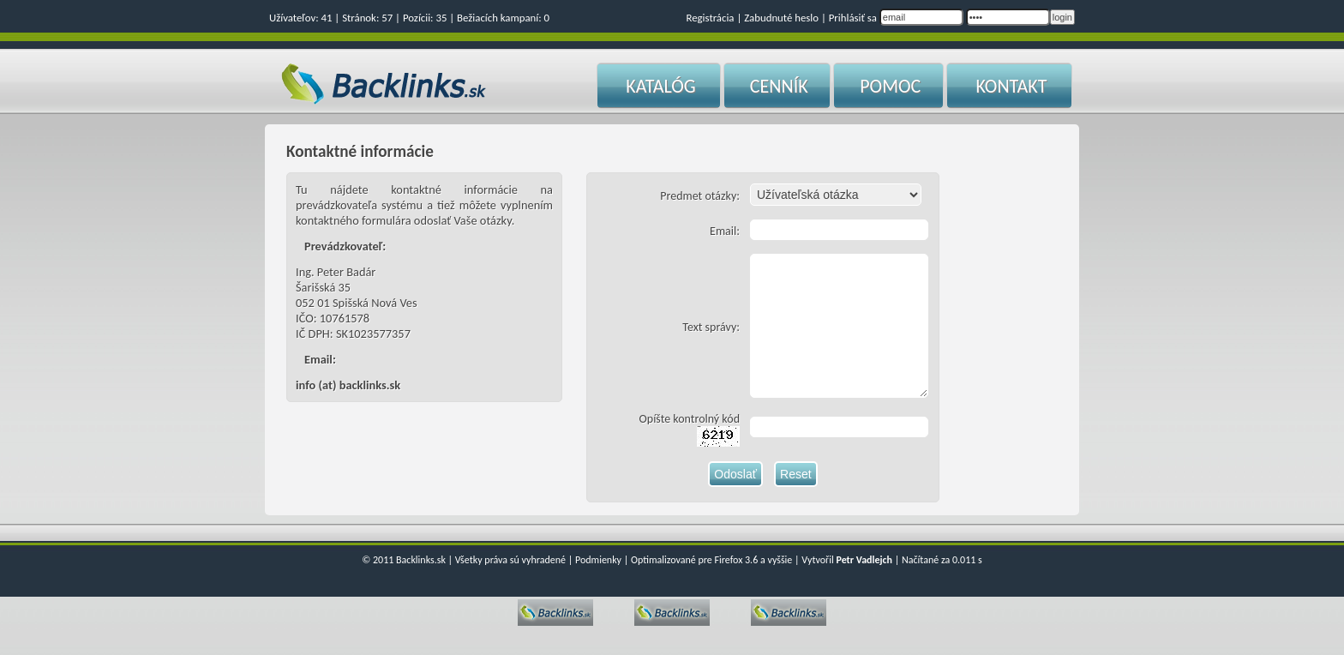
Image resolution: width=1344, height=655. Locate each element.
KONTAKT (1011, 86)
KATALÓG (660, 86)
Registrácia (710, 17)
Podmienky (598, 586)
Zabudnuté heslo (781, 17)
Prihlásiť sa (853, 17)
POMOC (890, 86)
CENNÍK (779, 86)
